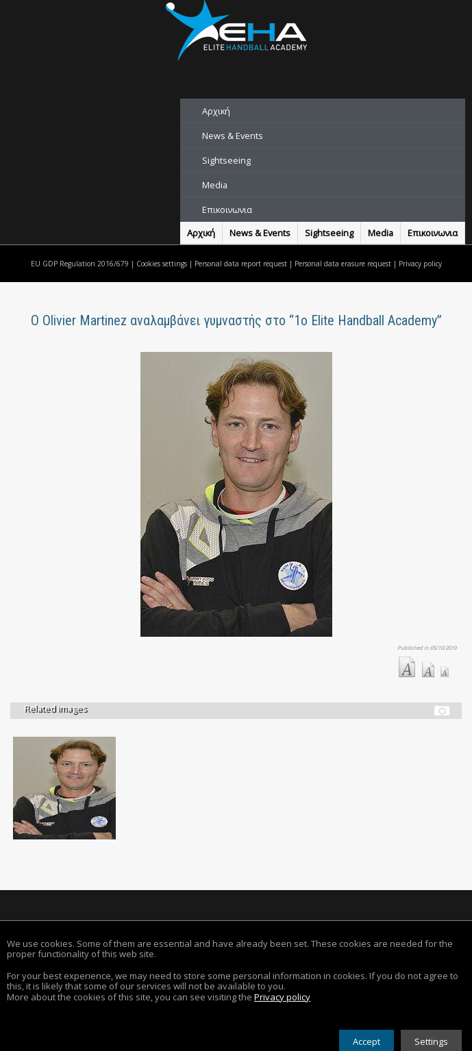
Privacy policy (420, 263)
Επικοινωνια (227, 209)
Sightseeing (226, 160)
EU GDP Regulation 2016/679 (80, 263)
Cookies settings (161, 263)
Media (214, 185)
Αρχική (216, 111)
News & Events (232, 135)
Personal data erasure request (343, 263)
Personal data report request (241, 263)
